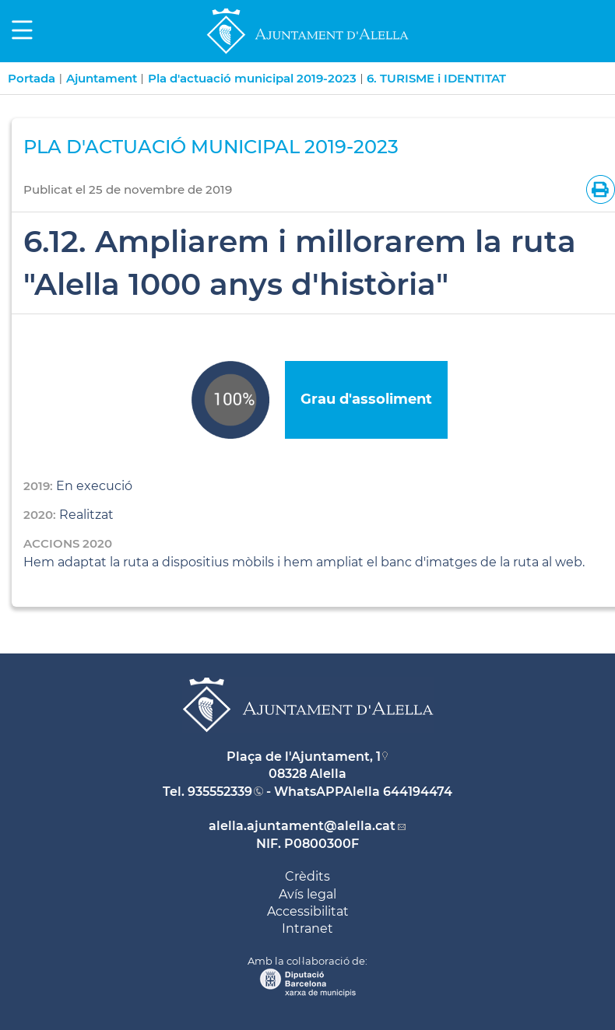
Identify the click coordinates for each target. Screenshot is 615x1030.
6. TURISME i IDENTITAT (436, 78)
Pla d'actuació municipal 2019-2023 (252, 78)
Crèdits (307, 876)
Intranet (307, 928)
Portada (31, 78)
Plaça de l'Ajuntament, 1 (304, 756)
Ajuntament (101, 78)
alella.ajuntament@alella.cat (302, 825)
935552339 (220, 791)
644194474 (417, 791)
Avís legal (307, 894)
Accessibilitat (308, 911)
